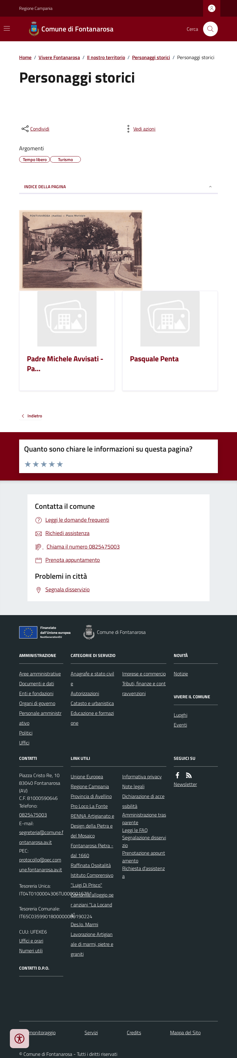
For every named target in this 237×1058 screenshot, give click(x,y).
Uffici (24, 742)
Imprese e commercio (144, 673)
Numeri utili (31, 950)
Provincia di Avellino (91, 796)
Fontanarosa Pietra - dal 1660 (92, 850)
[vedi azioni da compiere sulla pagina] (139, 129)
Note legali (133, 786)
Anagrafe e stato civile (92, 678)
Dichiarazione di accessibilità (143, 801)
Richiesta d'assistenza (143, 872)
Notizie (181, 673)
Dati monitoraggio (37, 1032)
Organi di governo (37, 703)
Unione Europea (87, 776)
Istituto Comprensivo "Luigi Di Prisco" (92, 880)
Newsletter (185, 784)
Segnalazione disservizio (144, 841)
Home (25, 57)
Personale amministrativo (40, 718)
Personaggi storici (151, 57)
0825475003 (33, 814)
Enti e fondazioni (36, 693)
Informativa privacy (142, 776)
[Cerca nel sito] (208, 29)
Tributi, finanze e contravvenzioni (144, 688)
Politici (25, 732)
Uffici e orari (31, 940)
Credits (134, 1032)
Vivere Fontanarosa (59, 57)
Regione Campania (35, 8)
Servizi (91, 1032)
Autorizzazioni (85, 693)
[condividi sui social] (35, 129)
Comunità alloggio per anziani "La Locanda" (92, 904)
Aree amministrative (40, 673)
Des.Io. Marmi (84, 924)
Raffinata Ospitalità (91, 865)
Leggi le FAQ (135, 830)
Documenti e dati (36, 683)
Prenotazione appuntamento (143, 856)
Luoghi (180, 715)
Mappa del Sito (185, 1032)
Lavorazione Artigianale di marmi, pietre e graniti (92, 944)
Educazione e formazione (92, 718)
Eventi (180, 724)
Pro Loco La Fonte (89, 806)
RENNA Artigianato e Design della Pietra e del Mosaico (92, 825)
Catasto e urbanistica (92, 703)
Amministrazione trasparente (144, 818)
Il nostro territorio (106, 57)
